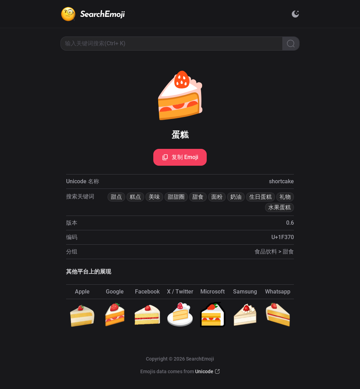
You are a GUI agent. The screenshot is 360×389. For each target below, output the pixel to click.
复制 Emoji (180, 157)
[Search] (290, 43)
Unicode (204, 371)
